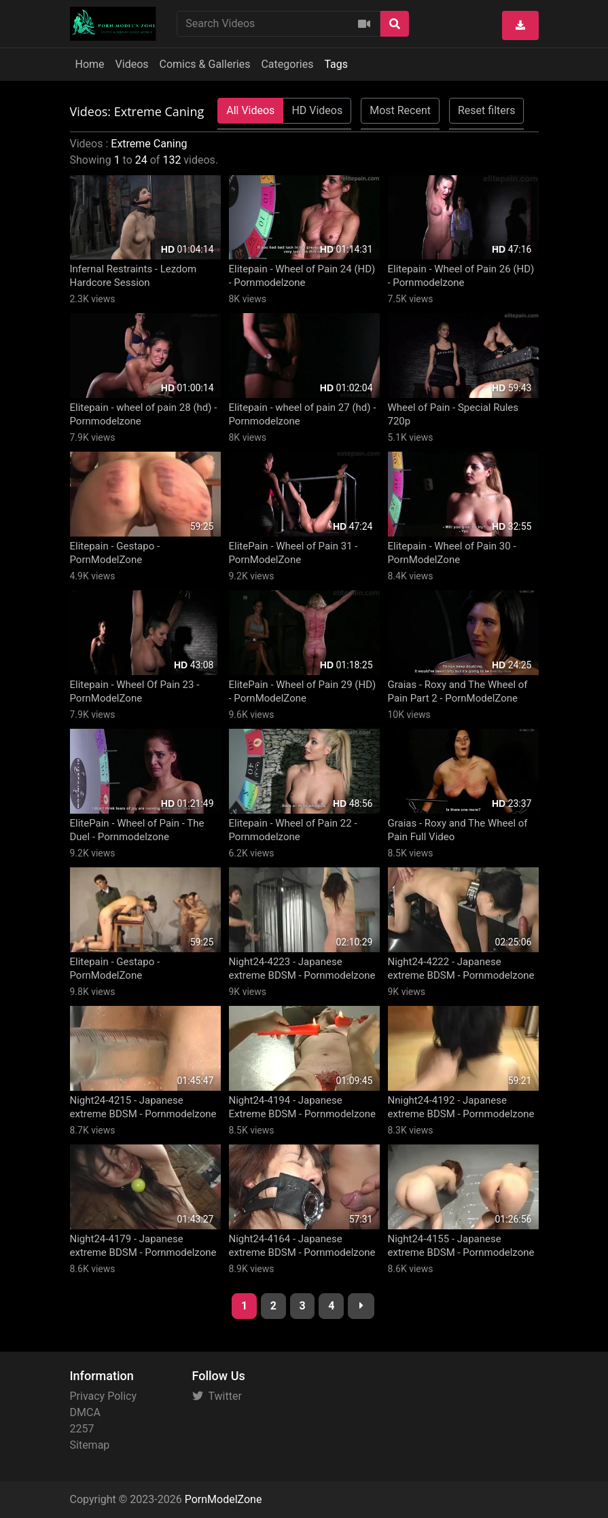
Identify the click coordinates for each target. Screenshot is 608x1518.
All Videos (250, 110)
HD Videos (316, 110)
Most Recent (400, 110)
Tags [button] (336, 64)
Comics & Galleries (205, 64)
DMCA (85, 1412)
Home (90, 64)
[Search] (394, 24)
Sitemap (90, 1445)
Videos (132, 64)
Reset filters (486, 110)
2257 (82, 1428)
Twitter (217, 1396)
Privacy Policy (103, 1396)
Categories (287, 64)
